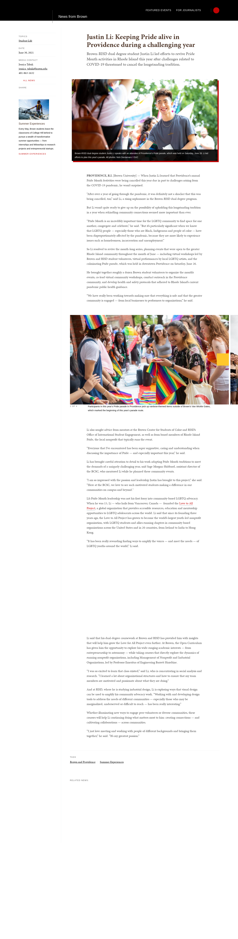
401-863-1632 (26, 73)
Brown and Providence (82, 762)
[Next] (223, 359)
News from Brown (72, 10)
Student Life (25, 41)
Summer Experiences (32, 123)
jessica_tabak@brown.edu (33, 69)
